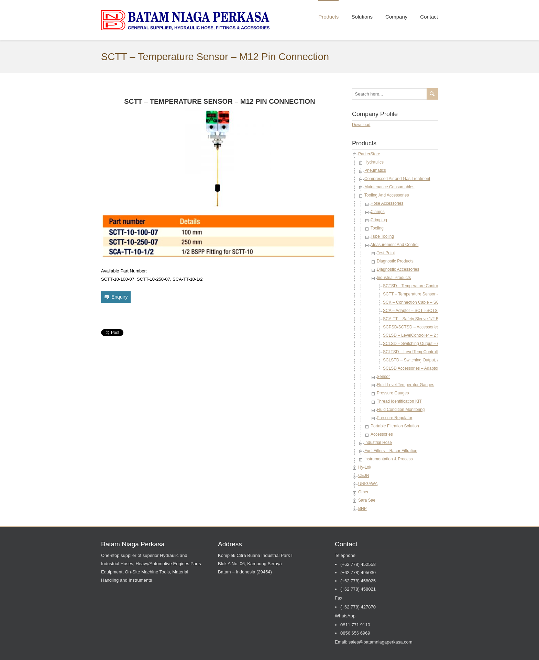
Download (361, 124)
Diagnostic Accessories (398, 269)
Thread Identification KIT (399, 401)
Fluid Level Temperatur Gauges (405, 384)
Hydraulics (374, 162)
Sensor (383, 376)
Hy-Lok (364, 467)
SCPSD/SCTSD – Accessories (411, 327)
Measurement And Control (394, 244)
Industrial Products (394, 277)
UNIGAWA (367, 483)
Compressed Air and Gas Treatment (397, 178)
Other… (365, 492)
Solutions (362, 17)
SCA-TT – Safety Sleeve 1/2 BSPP (415, 318)
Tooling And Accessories (386, 195)
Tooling (377, 228)
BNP (362, 508)
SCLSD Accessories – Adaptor (411, 368)
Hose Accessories (387, 203)
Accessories (382, 434)
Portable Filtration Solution (395, 426)
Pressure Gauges (393, 393)
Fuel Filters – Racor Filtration (390, 450)
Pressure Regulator (394, 417)
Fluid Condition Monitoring (401, 409)
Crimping (379, 219)
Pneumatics (375, 170)
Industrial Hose (378, 442)
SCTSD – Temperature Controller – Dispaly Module (429, 285)
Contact (429, 17)
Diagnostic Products (395, 261)
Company (396, 17)
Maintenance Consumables (389, 186)
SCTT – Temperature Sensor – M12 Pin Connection (430, 294)
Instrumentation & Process (388, 459)
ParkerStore (369, 154)
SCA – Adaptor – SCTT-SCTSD (411, 310)
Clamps (378, 211)
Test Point (386, 252)
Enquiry (119, 297)
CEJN (363, 475)
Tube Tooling (382, 236)
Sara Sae (366, 500)
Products (328, 17)
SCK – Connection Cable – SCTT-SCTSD (421, 302)
